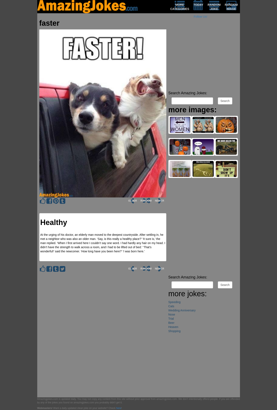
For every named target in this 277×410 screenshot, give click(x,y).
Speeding (174, 302)
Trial (171, 318)
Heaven (173, 327)
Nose (171, 314)
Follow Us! (200, 16)
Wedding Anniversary (182, 310)
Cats (171, 306)
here (118, 408)
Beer (171, 322)
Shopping (174, 331)
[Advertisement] (203, 60)
